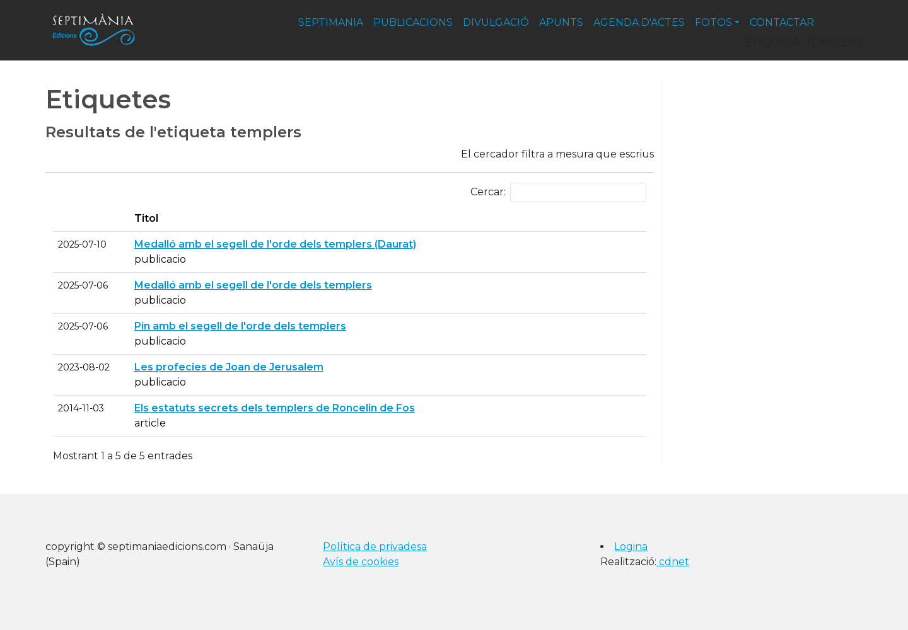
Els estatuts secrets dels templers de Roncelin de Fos (274, 408)
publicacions (413, 22)
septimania (330, 22)
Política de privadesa (375, 547)
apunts (561, 22)
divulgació (496, 22)
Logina (631, 547)
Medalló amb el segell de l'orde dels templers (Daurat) (275, 244)
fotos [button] (713, 22)
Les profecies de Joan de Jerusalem (228, 367)
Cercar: (558, 192)
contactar (782, 22)
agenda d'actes (639, 22)
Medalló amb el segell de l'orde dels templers (253, 285)
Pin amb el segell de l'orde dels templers (240, 326)
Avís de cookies (361, 562)
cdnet (672, 562)
